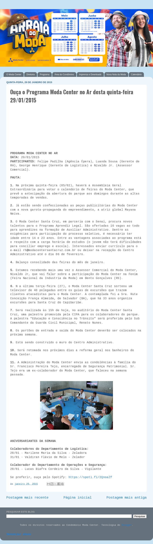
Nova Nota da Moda (116, 74)
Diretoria (30, 74)
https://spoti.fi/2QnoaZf (90, 477)
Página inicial (78, 497)
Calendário (136, 74)
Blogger (127, 525)
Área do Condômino (64, 74)
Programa (44, 74)
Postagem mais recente (27, 497)
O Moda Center (13, 74)
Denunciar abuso (18, 534)
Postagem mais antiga (127, 497)
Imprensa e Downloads (90, 74)
